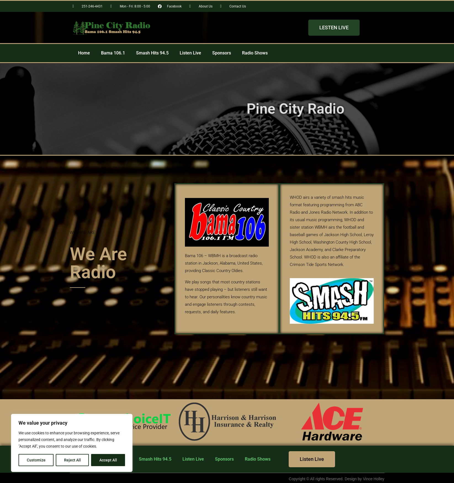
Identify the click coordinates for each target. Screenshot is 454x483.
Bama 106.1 (113, 53)
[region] (71, 443)
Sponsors (221, 53)
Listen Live (190, 53)
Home (84, 53)
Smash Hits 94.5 (152, 53)
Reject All (72, 460)
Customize (36, 460)
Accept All (108, 460)
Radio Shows (255, 53)
